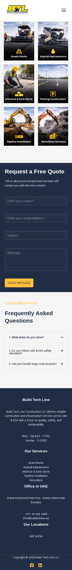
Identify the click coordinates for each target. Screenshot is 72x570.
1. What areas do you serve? (26, 337)
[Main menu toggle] (63, 10)
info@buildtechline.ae (36, 518)
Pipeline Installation (36, 476)
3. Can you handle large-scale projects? (33, 364)
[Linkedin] (40, 565)
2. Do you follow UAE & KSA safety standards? (30, 352)
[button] (36, 337)
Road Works (36, 463)
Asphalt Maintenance (36, 467)
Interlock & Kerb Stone (36, 471)
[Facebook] (32, 565)
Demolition (36, 480)
